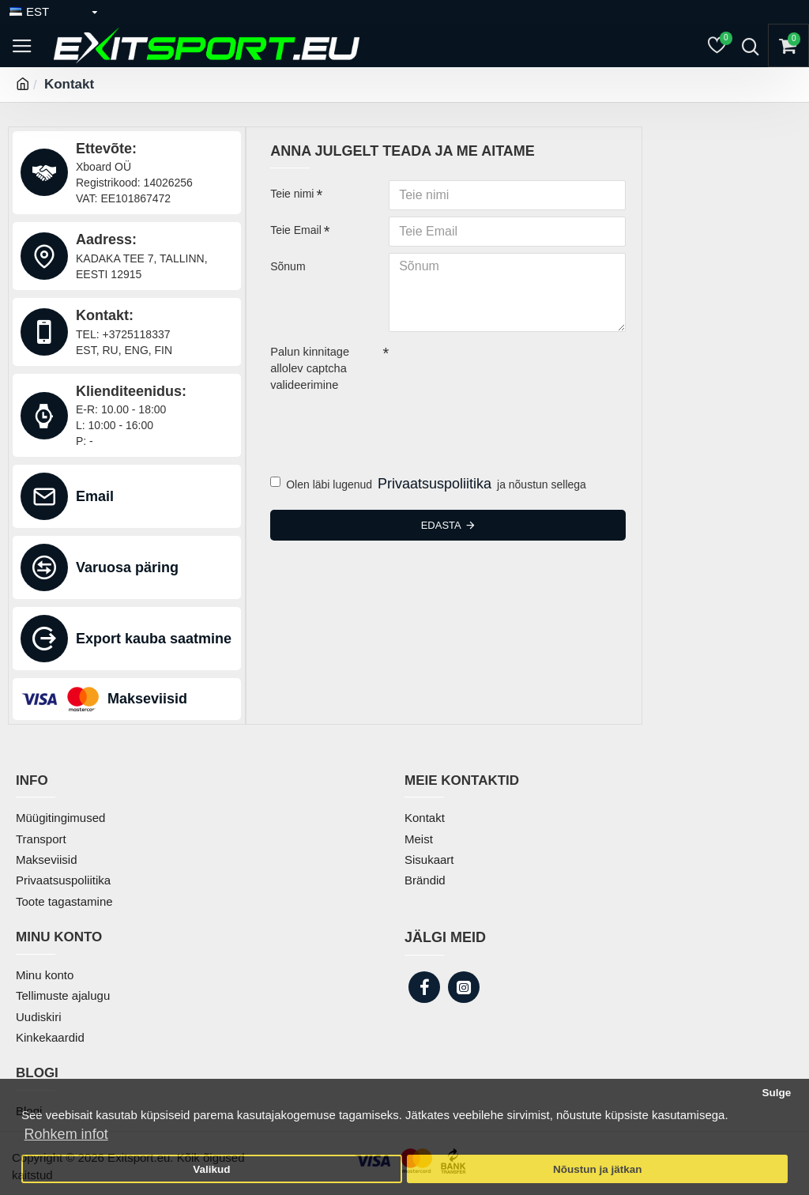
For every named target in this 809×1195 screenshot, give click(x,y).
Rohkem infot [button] (66, 1134)
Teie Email (296, 230)
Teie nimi (292, 193)
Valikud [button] (211, 1169)
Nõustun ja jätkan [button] (597, 1169)
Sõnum (287, 266)
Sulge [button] (776, 1093)
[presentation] (380, 423)
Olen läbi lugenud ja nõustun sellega (428, 481)
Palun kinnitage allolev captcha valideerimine (308, 367)
